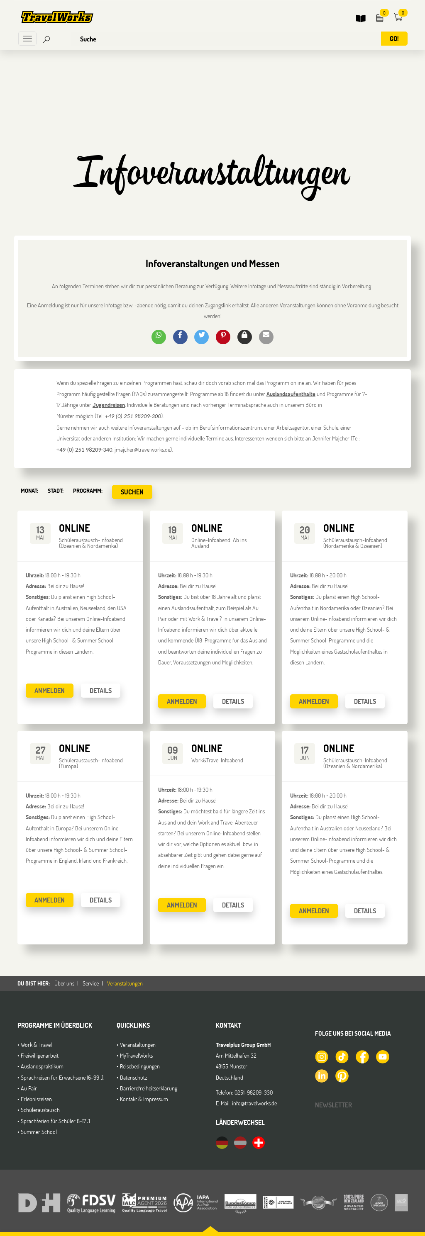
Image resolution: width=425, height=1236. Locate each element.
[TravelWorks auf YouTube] (382, 1056)
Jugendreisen (109, 405)
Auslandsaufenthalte (290, 394)
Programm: (88, 490)
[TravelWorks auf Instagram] (321, 1056)
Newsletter (333, 1104)
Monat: (29, 490)
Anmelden (49, 690)
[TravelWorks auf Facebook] (362, 1056)
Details (101, 690)
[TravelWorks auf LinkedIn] (321, 1075)
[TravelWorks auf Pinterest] (341, 1075)
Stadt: (56, 490)
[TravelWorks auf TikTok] (341, 1056)
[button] (158, 337)
